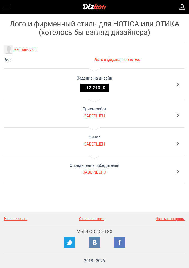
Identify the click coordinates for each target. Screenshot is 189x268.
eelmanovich (25, 49)
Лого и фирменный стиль (117, 59)
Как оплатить (15, 219)
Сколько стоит (91, 219)
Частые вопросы (170, 219)
